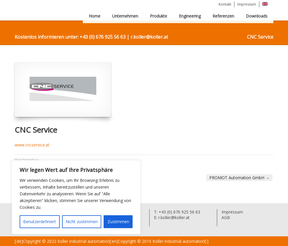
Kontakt (225, 4)
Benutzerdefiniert (39, 221)
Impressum (246, 4)
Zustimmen (118, 221)
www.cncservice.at (32, 145)
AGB (226, 217)
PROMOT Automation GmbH (239, 177)
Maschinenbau (27, 159)
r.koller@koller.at (173, 217)
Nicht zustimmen (82, 221)
